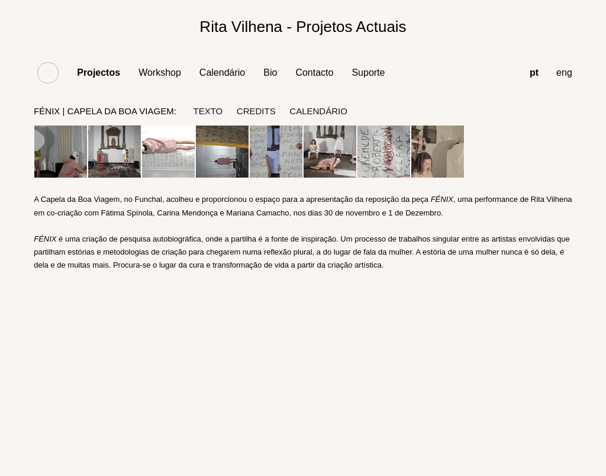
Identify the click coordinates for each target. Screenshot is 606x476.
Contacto (314, 72)
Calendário (222, 72)
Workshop (159, 72)
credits (256, 111)
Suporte (368, 72)
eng (564, 72)
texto (208, 111)
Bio (270, 72)
